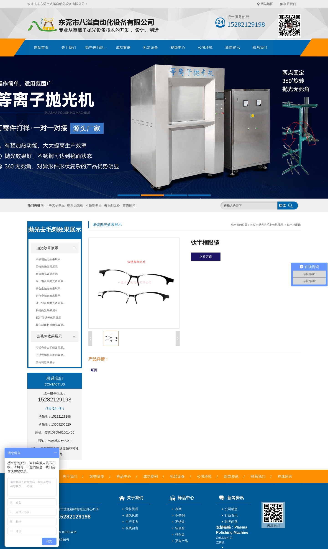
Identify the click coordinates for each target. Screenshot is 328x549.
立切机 (220, 542)
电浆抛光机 (75, 205)
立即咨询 (205, 256)
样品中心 (123, 476)
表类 (178, 509)
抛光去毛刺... (95, 47)
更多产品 (181, 541)
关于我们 (68, 47)
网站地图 (267, 4)
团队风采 (132, 515)
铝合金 (180, 528)
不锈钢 (180, 515)
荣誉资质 (97, 476)
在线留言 (285, 476)
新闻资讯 (232, 47)
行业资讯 (231, 515)
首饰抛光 (129, 205)
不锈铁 (180, 521)
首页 (253, 224)
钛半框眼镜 (294, 224)
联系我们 (289, 4)
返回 (94, 370)
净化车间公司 (224, 537)
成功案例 (123, 47)
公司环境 (205, 47)
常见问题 (231, 521)
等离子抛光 (57, 205)
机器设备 (150, 47)
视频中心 (178, 47)
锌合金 (180, 534)
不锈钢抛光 (94, 205)
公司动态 (231, 509)
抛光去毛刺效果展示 (271, 224)
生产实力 (132, 521)
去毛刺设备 (112, 205)
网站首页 (41, 47)
